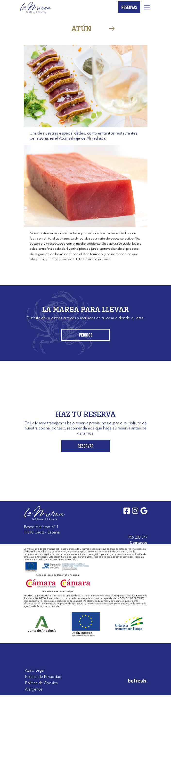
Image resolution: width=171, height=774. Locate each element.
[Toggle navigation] (145, 7)
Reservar (86, 446)
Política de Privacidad (43, 677)
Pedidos (85, 335)
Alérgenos (33, 689)
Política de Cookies (41, 683)
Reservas (129, 7)
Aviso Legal (34, 671)
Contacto (138, 543)
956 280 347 (137, 538)
